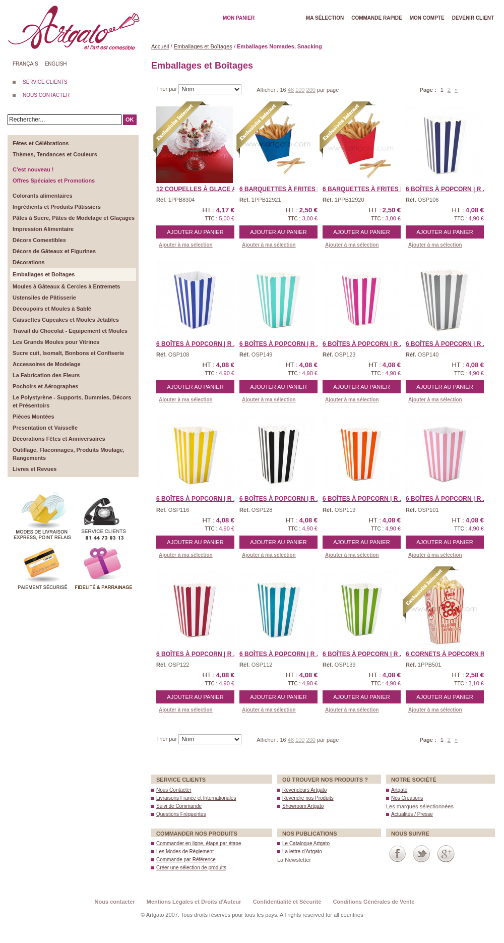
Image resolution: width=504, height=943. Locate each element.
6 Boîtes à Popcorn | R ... (447, 189)
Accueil (160, 46)
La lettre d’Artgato (302, 851)
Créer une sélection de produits (191, 867)
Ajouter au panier (195, 232)
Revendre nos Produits (308, 798)
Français (25, 64)
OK (129, 119)
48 (291, 90)
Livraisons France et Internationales (196, 798)
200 (311, 90)
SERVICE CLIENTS (45, 82)
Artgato (399, 790)
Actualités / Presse (412, 814)
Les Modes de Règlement (185, 851)
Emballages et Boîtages (203, 46)
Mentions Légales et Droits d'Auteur (194, 902)
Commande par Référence (186, 859)
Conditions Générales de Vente (373, 902)
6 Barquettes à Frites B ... (283, 189)
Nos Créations (407, 798)
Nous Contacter (173, 790)
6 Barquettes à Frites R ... (367, 189)
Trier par (167, 89)
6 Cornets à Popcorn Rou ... (453, 654)
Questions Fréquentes (181, 814)
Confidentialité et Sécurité (287, 902)
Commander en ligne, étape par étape (198, 843)
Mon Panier (239, 18)
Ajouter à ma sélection (186, 245)
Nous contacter (115, 902)
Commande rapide (376, 18)
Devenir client (473, 18)
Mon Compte (427, 18)
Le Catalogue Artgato (306, 843)
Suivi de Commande (179, 806)
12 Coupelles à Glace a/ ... (200, 189)
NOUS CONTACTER (46, 95)
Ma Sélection (325, 18)
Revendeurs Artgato (304, 790)
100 (299, 90)
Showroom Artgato (303, 806)
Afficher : (268, 90)
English (56, 64)
